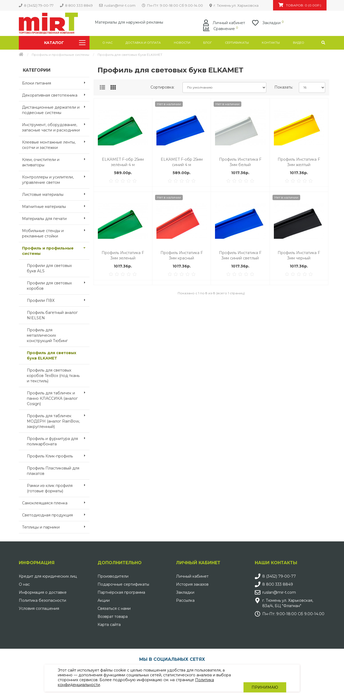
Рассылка (185, 600)
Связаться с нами (114, 608)
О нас (107, 43)
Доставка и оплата (143, 43)
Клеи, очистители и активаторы (55, 160)
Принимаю (265, 678)
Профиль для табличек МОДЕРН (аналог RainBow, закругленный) (58, 419)
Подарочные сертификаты (123, 584)
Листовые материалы (55, 194)
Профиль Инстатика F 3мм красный (181, 255)
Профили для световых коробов (58, 284)
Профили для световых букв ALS (49, 268)
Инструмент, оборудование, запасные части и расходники (55, 126)
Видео (298, 43)
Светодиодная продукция (55, 514)
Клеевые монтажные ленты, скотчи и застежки (55, 143)
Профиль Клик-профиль (58, 455)
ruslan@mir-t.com (279, 592)
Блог (207, 43)
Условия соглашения (39, 608)
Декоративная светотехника (55, 95)
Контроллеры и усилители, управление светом (55, 178)
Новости (182, 43)
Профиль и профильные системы (60, 55)
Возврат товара (113, 616)
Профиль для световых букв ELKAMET (51, 355)
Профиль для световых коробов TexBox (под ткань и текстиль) (53, 375)
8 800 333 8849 (277, 584)
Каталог (64, 42)
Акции (104, 600)
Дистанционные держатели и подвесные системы (55, 108)
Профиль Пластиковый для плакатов (53, 471)
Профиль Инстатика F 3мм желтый (299, 162)
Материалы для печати (55, 218)
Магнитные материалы (55, 206)
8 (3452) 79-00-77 (279, 576)
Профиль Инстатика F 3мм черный (299, 255)
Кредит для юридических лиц (48, 576)
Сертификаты (237, 43)
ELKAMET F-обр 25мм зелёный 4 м (123, 162)
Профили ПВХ (58, 300)
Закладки (185, 592)
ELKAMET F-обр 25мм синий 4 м (182, 162)
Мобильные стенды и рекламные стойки (55, 232)
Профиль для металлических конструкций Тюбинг (47, 335)
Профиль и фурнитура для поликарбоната (58, 439)
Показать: (283, 87)
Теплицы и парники (55, 527)
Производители (113, 576)
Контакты (271, 43)
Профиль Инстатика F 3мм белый (240, 162)
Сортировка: (162, 87)
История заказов (192, 584)
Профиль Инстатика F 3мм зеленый (123, 255)
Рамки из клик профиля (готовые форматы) (58, 486)
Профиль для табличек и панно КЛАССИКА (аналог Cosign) (58, 396)
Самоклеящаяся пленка (55, 502)
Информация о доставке (43, 592)
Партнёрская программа (121, 592)
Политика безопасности (42, 600)
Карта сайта (109, 624)
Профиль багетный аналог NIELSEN (52, 315)
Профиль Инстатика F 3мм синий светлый (240, 255)
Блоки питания (55, 83)
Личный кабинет (192, 576)
